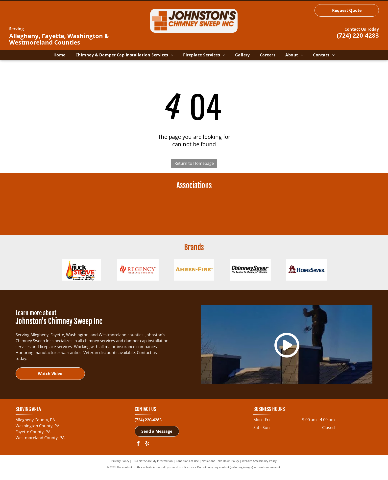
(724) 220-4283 (358, 35)
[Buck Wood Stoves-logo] (81, 275)
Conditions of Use (187, 468)
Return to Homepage (194, 163)
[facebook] (138, 451)
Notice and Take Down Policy (220, 468)
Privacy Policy (120, 468)
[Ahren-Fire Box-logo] (194, 275)
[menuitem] (59, 55)
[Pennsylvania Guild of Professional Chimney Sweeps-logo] (241, 213)
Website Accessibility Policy (259, 468)
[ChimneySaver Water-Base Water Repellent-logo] (250, 275)
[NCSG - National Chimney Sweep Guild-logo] (147, 213)
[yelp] (147, 451)
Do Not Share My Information (153, 468)
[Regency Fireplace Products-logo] (137, 275)
